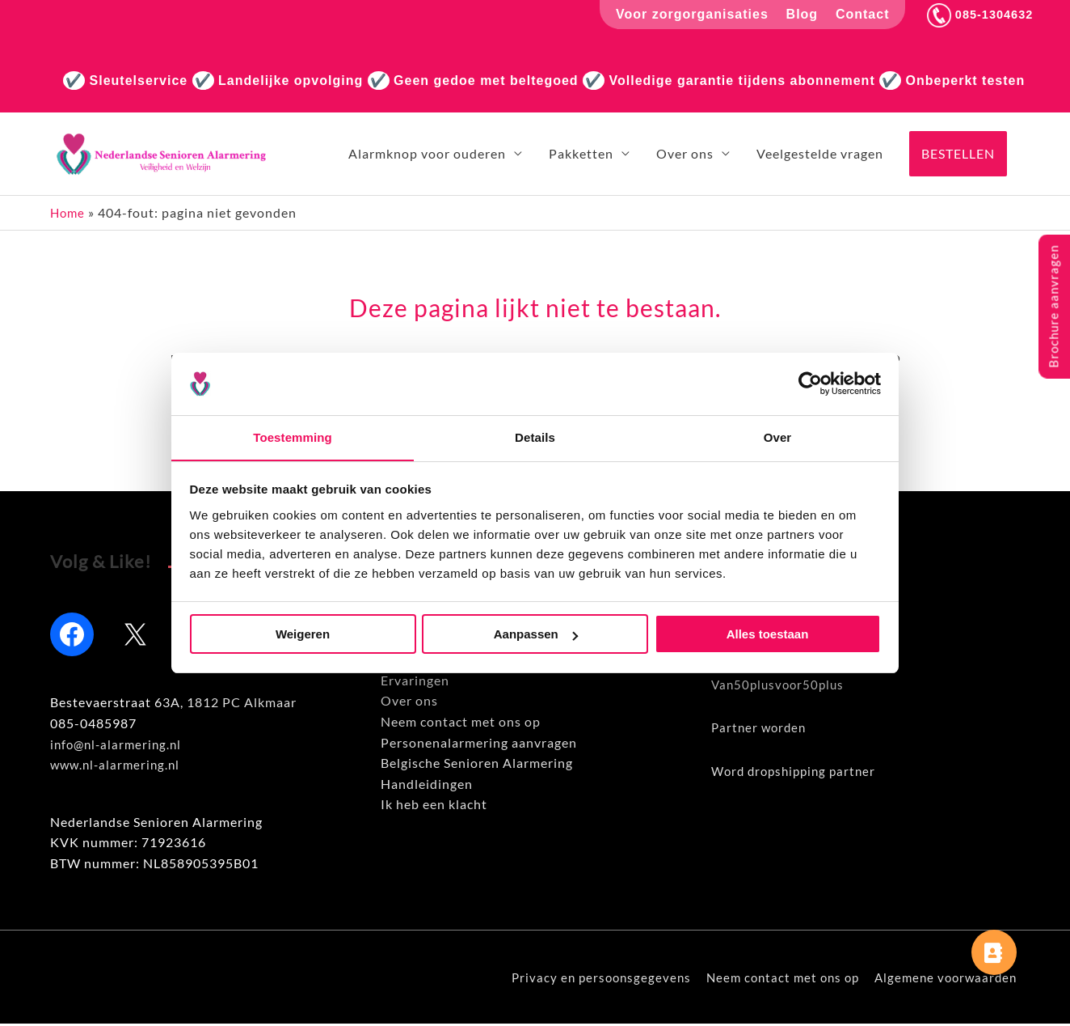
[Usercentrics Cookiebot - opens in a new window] (810, 383)
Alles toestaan (768, 635)
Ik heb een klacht (434, 806)
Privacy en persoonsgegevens (586, 979)
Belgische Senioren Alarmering (477, 765)
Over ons (685, 154)
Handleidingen (427, 785)
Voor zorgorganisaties (685, 14)
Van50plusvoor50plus (780, 685)
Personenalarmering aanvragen (479, 744)
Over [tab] (778, 436)
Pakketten (581, 154)
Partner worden (761, 729)
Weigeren (303, 635)
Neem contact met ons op (461, 723)
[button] (958, 154)
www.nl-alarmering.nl (118, 766)
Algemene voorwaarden (945, 979)
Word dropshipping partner (798, 772)
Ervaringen (415, 681)
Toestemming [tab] (292, 436)
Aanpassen (536, 635)
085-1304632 (977, 14)
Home (68, 213)
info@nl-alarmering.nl (118, 745)
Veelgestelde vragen (819, 154)
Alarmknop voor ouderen (427, 154)
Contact (855, 14)
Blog (794, 14)
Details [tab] (535, 436)
